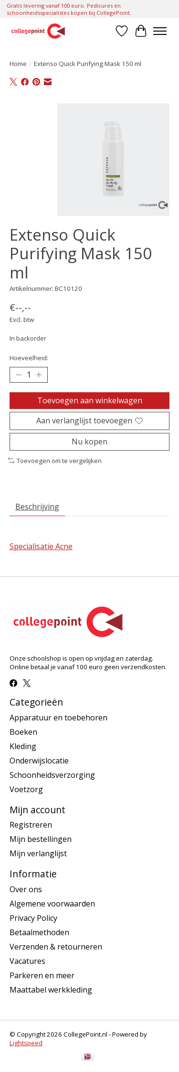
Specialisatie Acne (41, 546)
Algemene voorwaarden (52, 903)
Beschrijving (37, 506)
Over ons (26, 889)
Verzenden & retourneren (56, 946)
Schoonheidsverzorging (52, 775)
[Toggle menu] (159, 31)
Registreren (31, 824)
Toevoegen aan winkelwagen (89, 400)
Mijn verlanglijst (38, 853)
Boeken (23, 732)
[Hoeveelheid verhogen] (38, 375)
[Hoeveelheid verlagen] (18, 375)
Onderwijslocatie (39, 760)
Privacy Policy (33, 918)
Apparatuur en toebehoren (58, 717)
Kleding (23, 746)
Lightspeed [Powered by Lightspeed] (26, 1043)
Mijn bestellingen (41, 839)
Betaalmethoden (39, 932)
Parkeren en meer (42, 975)
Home (18, 63)
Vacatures (27, 961)
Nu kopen (89, 441)
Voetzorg (26, 789)
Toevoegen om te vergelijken (55, 460)
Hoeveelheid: (29, 358)
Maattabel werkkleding (51, 989)
